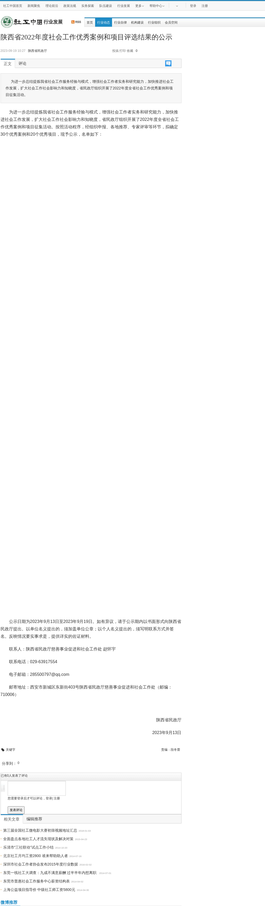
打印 (122, 51)
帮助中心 (157, 5)
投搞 (115, 51)
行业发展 (123, 6)
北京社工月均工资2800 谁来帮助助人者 (35, 856)
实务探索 (87, 6)
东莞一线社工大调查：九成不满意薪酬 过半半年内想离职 (50, 873)
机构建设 (137, 22)
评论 (22, 63)
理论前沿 (51, 6)
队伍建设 (105, 6)
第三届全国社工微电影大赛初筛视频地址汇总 (40, 830)
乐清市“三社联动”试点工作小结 (28, 847)
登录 (193, 6)
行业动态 (103, 22)
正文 (8, 64)
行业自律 (120, 22)
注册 (205, 6)
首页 (90, 22)
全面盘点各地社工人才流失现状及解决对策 (38, 839)
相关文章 (12, 819)
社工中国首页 (12, 6)
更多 (139, 5)
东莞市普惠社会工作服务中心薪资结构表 (36, 881)
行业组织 (154, 22)
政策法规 (69, 6)
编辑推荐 (34, 819)
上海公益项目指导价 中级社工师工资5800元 (39, 889)
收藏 (130, 51)
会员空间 (171, 22)
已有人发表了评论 (14, 775)
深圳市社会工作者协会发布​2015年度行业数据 (40, 864)
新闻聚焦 (33, 6)
